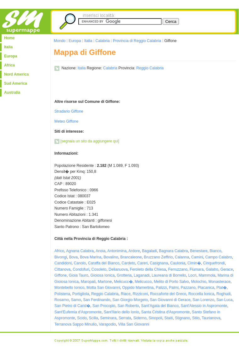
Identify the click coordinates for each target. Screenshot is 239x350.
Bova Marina (90, 257)
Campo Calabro (218, 257)
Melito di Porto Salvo (171, 281)
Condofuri (81, 269)
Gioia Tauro (78, 275)
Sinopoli (155, 318)
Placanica (206, 287)
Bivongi (60, 257)
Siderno (140, 318)
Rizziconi (140, 294)
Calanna (182, 257)
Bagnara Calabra (173, 251)
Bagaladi (149, 251)
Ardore (134, 251)
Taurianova (211, 318)
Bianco (215, 251)
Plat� (221, 287)
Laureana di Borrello (169, 275)
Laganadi (141, 275)
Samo (76, 300)
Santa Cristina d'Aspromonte (165, 312)
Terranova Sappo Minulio (75, 324)
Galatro (212, 269)
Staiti (168, 318)
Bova (73, 257)
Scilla (93, 318)
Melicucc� (123, 281)
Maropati (88, 281)
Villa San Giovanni (133, 324)
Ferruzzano (177, 269)
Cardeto (128, 263)
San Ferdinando (96, 300)
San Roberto (128, 306)
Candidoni (63, 263)
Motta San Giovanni (103, 287)
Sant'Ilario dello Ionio (121, 312)
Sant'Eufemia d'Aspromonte (78, 312)
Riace (126, 294)
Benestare (198, 251)
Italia (8, 47)
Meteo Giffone (66, 121)
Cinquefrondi (214, 263)
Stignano (182, 318)
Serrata (125, 318)
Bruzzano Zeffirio (158, 257)
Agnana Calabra (80, 251)
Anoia (100, 251)
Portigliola (80, 294)
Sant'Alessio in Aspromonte (204, 306)
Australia (12, 92)
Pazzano (188, 287)
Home (9, 38)
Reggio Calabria (150, 68)
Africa (9, 65)
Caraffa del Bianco (103, 263)
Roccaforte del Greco (168, 294)
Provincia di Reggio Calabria (137, 41)
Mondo (59, 41)
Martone (105, 281)
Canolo (80, 263)
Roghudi (223, 294)
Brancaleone (131, 257)
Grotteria (124, 275)
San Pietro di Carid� (72, 306)
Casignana (159, 263)
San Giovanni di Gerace (170, 300)
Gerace (226, 269)
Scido (81, 318)
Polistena (62, 294)
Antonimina (116, 251)
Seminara (108, 318)
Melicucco (143, 281)
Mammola (207, 275)
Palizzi (161, 287)
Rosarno (61, 300)
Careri (142, 263)
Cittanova (62, 269)
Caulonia (177, 263)
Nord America (16, 74)
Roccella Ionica (201, 294)
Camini (197, 257)
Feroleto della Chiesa (148, 269)
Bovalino (110, 257)
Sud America (15, 83)
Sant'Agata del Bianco (160, 306)
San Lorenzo (203, 300)
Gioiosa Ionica (102, 275)
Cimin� (194, 263)
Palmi (173, 287)
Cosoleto (99, 269)
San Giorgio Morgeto (130, 300)
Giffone (60, 275)
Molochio (198, 281)
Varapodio (107, 324)
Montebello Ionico (69, 287)
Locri (192, 275)
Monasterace (219, 281)
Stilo (196, 318)
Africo (59, 251)
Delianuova (118, 269)
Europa (10, 56)
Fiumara (197, 269)
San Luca (224, 300)
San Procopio (103, 306)
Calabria (102, 41)
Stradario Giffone (68, 111)
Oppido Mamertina (138, 287)
